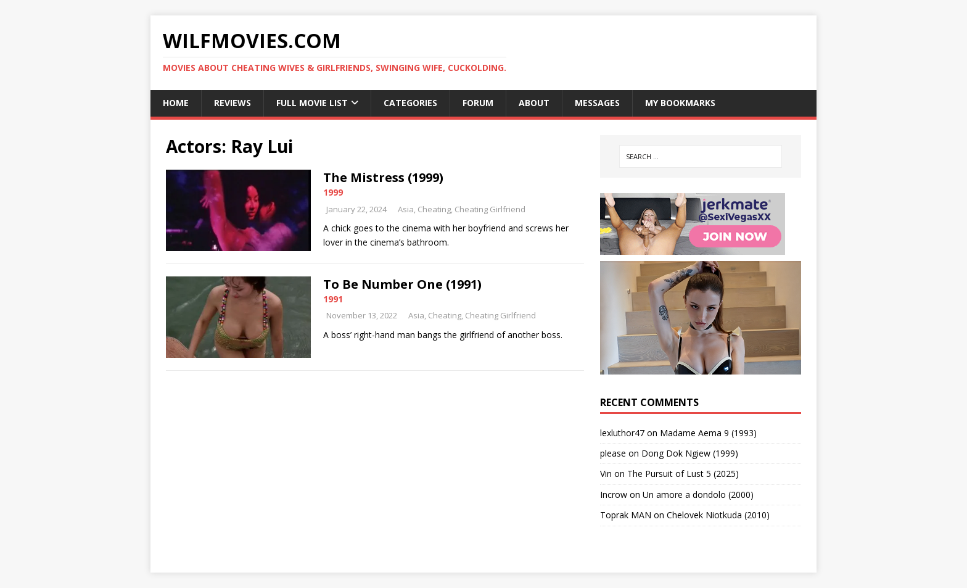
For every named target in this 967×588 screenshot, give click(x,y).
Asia (406, 209)
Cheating (434, 209)
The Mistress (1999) (383, 177)
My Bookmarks (680, 103)
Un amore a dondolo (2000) (698, 494)
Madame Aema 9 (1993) (708, 433)
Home (176, 103)
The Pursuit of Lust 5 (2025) (683, 473)
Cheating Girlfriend (490, 209)
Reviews (232, 103)
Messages (597, 103)
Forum (478, 103)
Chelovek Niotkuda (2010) (718, 515)
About (534, 103)
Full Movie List (312, 103)
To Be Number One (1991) (402, 284)
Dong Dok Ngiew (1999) (689, 453)
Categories (410, 103)
